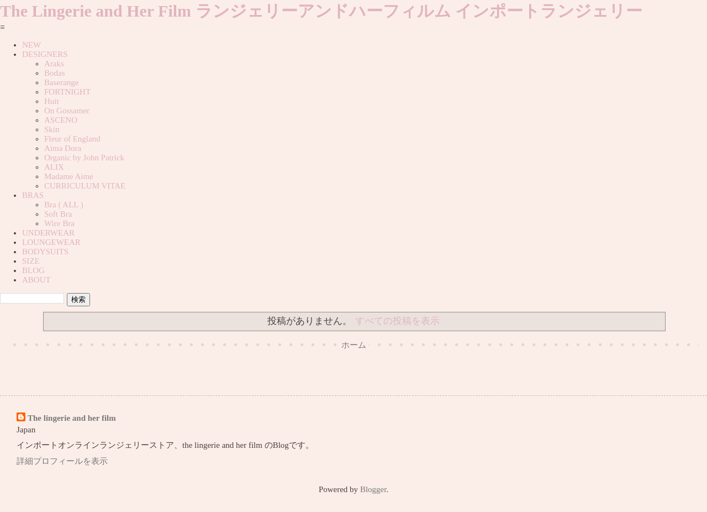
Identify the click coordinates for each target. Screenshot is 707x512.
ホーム (353, 345)
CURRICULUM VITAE (84, 185)
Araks (54, 63)
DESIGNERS (45, 54)
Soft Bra (58, 214)
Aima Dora (62, 148)
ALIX (54, 167)
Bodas (54, 73)
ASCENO (60, 120)
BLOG (33, 270)
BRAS (33, 195)
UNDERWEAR (48, 232)
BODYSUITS (45, 251)
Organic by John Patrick (84, 157)
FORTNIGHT (67, 91)
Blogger (373, 489)
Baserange (61, 82)
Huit (51, 101)
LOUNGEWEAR (51, 242)
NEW (31, 44)
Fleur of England (72, 138)
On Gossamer (66, 110)
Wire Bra (59, 223)
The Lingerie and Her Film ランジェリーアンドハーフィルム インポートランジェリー (321, 11)
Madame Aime (68, 176)
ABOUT (36, 279)
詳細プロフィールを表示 (62, 461)
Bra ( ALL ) (63, 204)
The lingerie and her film (72, 418)
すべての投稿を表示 (397, 321)
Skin (52, 129)
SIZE (31, 261)
